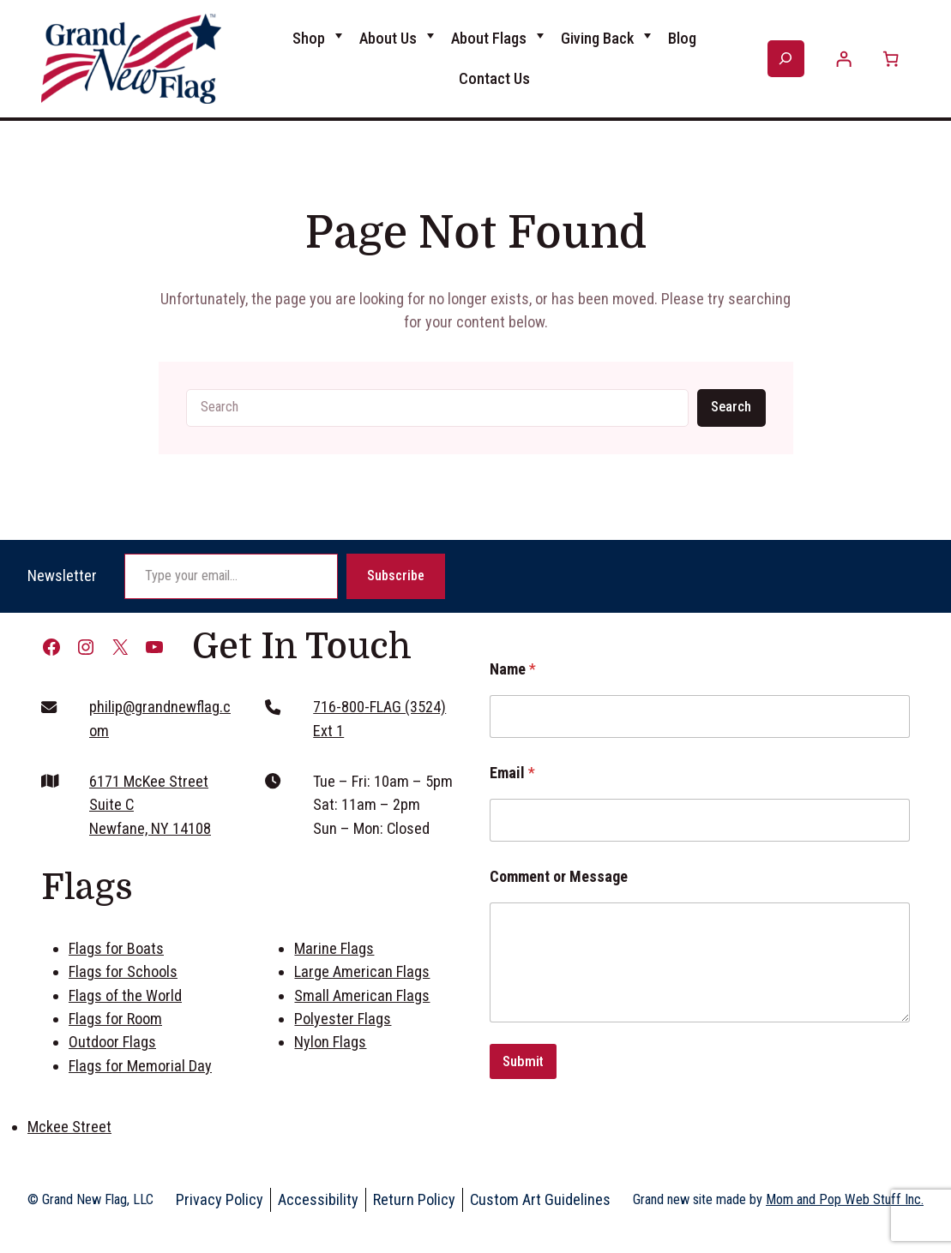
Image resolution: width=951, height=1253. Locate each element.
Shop (308, 38)
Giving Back (597, 38)
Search (731, 407)
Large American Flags (362, 971)
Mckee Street (69, 1127)
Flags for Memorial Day (140, 1066)
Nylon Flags (330, 1042)
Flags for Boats (116, 948)
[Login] (844, 59)
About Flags (489, 38)
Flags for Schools (123, 971)
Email (512, 773)
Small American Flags (362, 995)
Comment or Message (559, 876)
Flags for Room (115, 1019)
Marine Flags (334, 948)
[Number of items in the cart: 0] (891, 59)
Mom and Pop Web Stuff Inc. (845, 1199)
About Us (388, 38)
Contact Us (494, 78)
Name (513, 669)
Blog (682, 38)
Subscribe (395, 575)
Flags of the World (125, 995)
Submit (523, 1061)
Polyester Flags (342, 1019)
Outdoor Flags (112, 1042)
